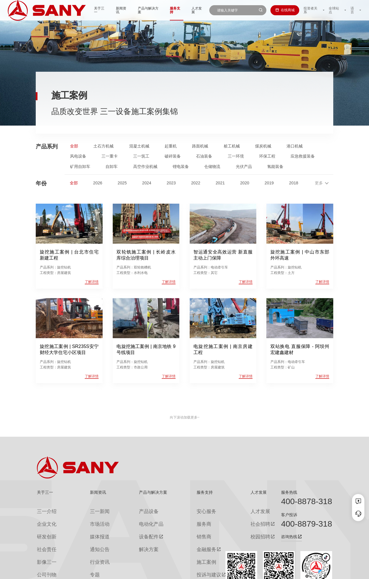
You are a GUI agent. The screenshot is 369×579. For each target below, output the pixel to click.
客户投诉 (289, 514)
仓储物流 (212, 166)
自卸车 (112, 166)
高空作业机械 (145, 166)
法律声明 (305, 571)
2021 (220, 183)
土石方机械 (103, 146)
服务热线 (289, 492)
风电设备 (78, 156)
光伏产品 (244, 166)
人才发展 (182, 10)
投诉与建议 (194, 556)
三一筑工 (141, 156)
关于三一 (84, 10)
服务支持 (160, 10)
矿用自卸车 (80, 166)
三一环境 (236, 156)
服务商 (191, 519)
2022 (195, 183)
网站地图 (254, 571)
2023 (171, 183)
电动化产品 (137, 519)
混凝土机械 (139, 146)
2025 (122, 183)
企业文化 (44, 519)
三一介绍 (44, 510)
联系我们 (271, 571)
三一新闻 (90, 510)
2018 (293, 183)
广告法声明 (324, 571)
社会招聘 (239, 519)
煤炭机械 (263, 146)
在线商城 (284, 10)
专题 (86, 556)
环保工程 (267, 156)
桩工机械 (232, 146)
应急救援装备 (303, 156)
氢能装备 (275, 166)
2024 (146, 183)
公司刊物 (44, 556)
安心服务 (193, 510)
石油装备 (204, 156)
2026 (97, 183)
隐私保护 (288, 571)
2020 (244, 183)
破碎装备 (173, 156)
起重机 (171, 146)
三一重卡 (109, 156)
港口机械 (295, 146)
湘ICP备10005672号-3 (102, 571)
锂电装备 (181, 166)
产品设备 (135, 510)
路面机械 (200, 146)
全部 (74, 146)
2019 (269, 183)
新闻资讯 (106, 10)
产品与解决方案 (133, 10)
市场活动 (90, 519)
